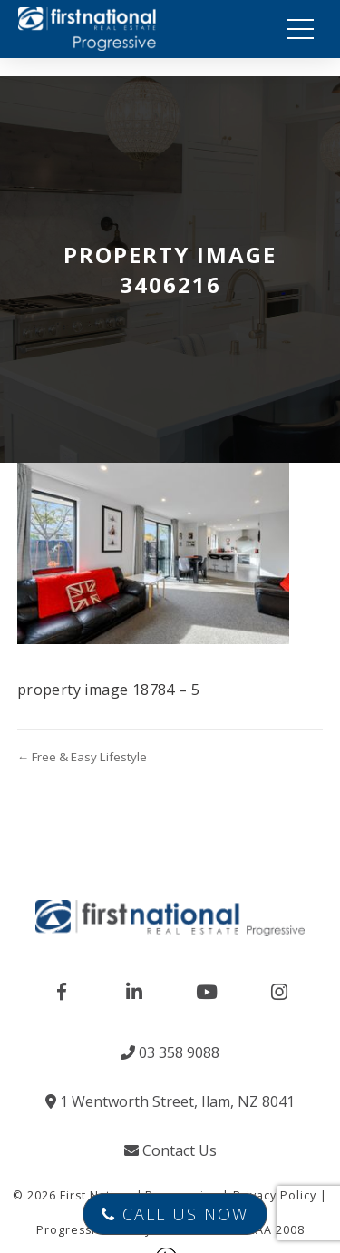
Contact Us (170, 1150)
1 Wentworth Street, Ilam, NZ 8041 (170, 1101)
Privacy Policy (274, 1195)
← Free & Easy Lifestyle (82, 757)
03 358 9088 (170, 1052)
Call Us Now (175, 1214)
